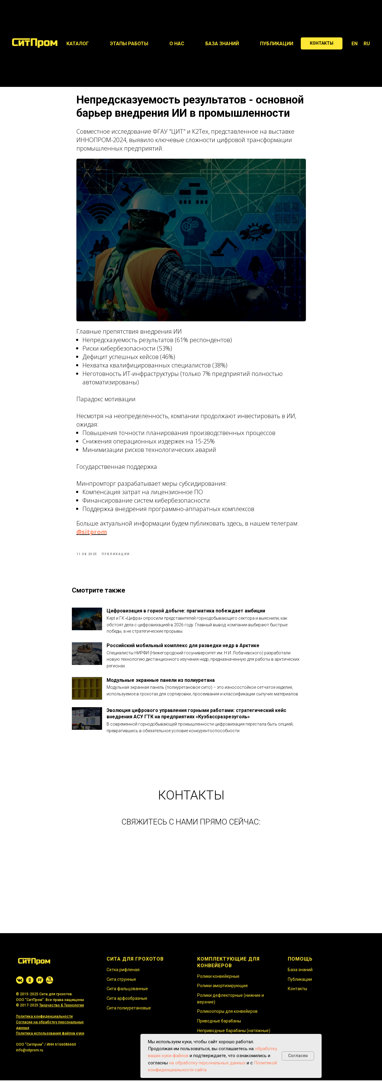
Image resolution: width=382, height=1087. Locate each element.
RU (367, 43)
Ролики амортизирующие (222, 992)
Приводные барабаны (219, 1027)
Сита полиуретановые (129, 1014)
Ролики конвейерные (218, 983)
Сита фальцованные (127, 995)
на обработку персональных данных (207, 1063)
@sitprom (91, 535)
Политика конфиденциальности (44, 1023)
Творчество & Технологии (61, 1012)
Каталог (77, 43)
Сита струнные (121, 986)
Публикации (276, 43)
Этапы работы (129, 43)
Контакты (297, 995)
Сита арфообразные (127, 1005)
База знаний (222, 43)
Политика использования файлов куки (50, 1040)
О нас (176, 43)
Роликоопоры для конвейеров (227, 1018)
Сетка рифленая (123, 976)
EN (355, 43)
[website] (20, 986)
